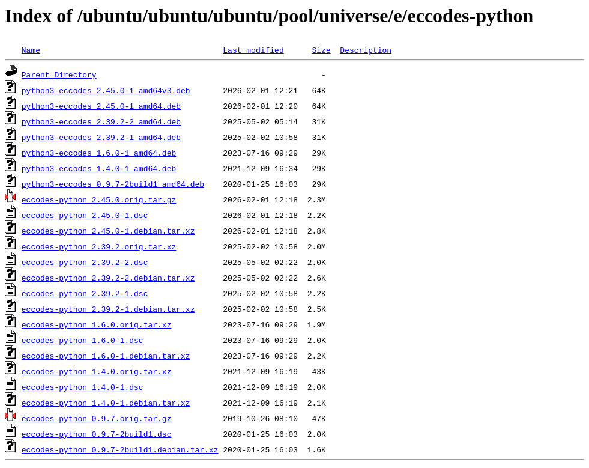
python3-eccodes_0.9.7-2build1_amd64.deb (113, 183)
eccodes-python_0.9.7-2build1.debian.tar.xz (120, 449)
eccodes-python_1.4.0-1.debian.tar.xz (106, 402)
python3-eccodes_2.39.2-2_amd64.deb (101, 121)
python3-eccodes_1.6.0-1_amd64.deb (99, 152)
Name (31, 49)
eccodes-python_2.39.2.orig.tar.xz (99, 246)
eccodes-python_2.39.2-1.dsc (85, 293)
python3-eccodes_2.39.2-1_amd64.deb (101, 137)
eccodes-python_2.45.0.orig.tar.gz (99, 199)
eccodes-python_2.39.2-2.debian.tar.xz (108, 277)
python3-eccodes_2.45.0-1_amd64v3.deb (106, 90)
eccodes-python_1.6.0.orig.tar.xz (97, 324)
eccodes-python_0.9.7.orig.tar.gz (97, 418)
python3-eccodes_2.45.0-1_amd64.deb (101, 105)
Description (365, 49)
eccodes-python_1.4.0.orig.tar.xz (97, 371)
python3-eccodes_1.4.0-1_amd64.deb (99, 168)
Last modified (253, 49)
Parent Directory (59, 74)
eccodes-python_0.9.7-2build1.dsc (97, 433)
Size (321, 49)
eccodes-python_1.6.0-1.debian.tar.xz (106, 355)
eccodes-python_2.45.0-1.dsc (85, 215)
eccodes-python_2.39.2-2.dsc (85, 262)
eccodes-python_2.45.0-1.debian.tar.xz (108, 230)
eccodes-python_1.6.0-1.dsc (82, 340)
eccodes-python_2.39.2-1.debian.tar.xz (108, 308)
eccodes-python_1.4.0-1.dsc (82, 386)
